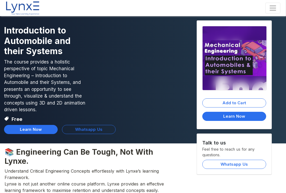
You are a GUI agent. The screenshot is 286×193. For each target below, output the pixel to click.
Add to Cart (234, 102)
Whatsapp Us (234, 164)
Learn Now (234, 116)
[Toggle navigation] (272, 8)
